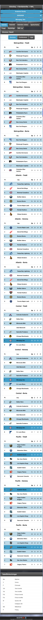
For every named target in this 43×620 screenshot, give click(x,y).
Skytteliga (11, 28)
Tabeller (4, 25)
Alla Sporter (33, 2)
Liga (31, 37)
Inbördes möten (22, 25)
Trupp (3, 28)
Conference (23, 37)
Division (13, 37)
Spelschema (35, 25)
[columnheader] (6, 47)
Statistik (12, 25)
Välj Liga (20, 2)
